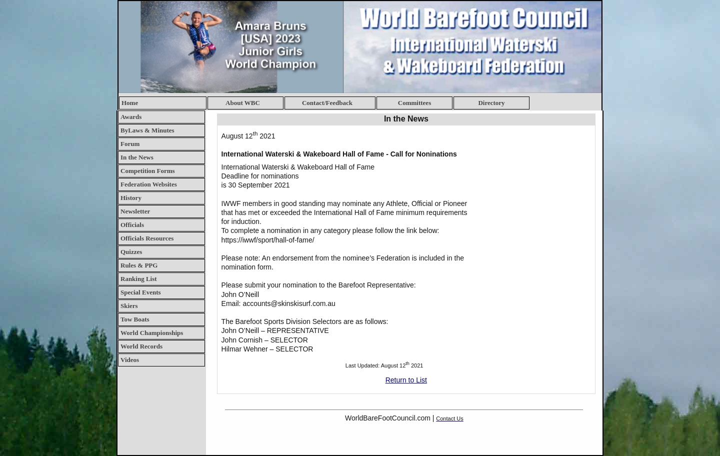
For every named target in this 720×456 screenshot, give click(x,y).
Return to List (406, 380)
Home (130, 102)
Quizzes (131, 252)
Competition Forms (147, 170)
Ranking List (138, 278)
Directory (491, 102)
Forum (130, 144)
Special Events (140, 292)
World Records (141, 346)
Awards (131, 116)
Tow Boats (135, 319)
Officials (132, 224)
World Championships (151, 332)
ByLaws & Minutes (147, 130)
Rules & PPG (139, 265)
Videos (129, 360)
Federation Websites (148, 184)
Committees (414, 102)
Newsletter (135, 211)
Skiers (129, 306)
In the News (137, 157)
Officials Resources (147, 238)
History (131, 198)
